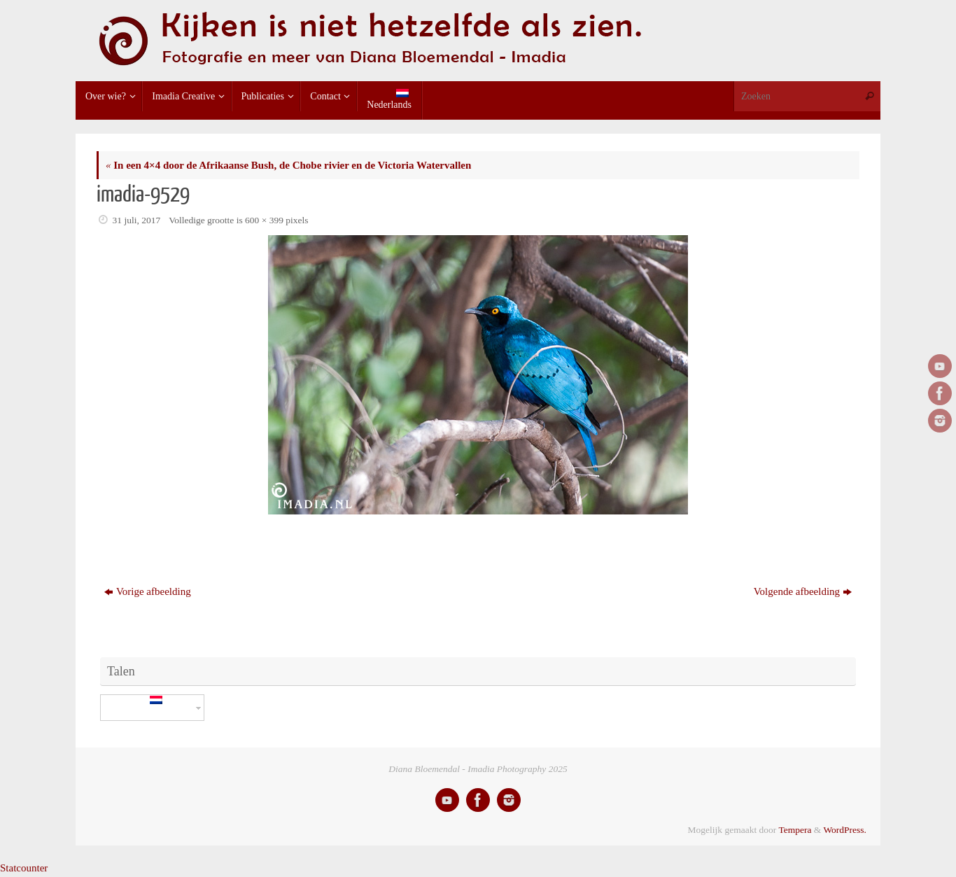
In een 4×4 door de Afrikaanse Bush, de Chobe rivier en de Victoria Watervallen (288, 165)
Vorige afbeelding (147, 591)
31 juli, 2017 (137, 220)
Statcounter (24, 868)
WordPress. (844, 830)
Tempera (794, 830)
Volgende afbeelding (803, 591)
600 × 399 (264, 220)
